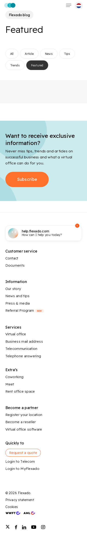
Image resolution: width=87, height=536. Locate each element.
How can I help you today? (42, 233)
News (49, 53)
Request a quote (23, 452)
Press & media (17, 303)
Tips (67, 53)
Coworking (14, 377)
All (12, 53)
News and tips (17, 296)
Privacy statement (19, 500)
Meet (9, 384)
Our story (13, 288)
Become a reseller (20, 422)
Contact (11, 258)
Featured (37, 65)
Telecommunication (21, 348)
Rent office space (20, 391)
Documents (15, 265)
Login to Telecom (20, 461)
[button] (68, 5)
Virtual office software (23, 429)
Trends (15, 65)
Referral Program (24, 310)
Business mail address (24, 341)
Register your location (23, 415)
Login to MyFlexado (22, 468)
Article (29, 53)
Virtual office (15, 334)
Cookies (11, 507)
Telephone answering (23, 356)
